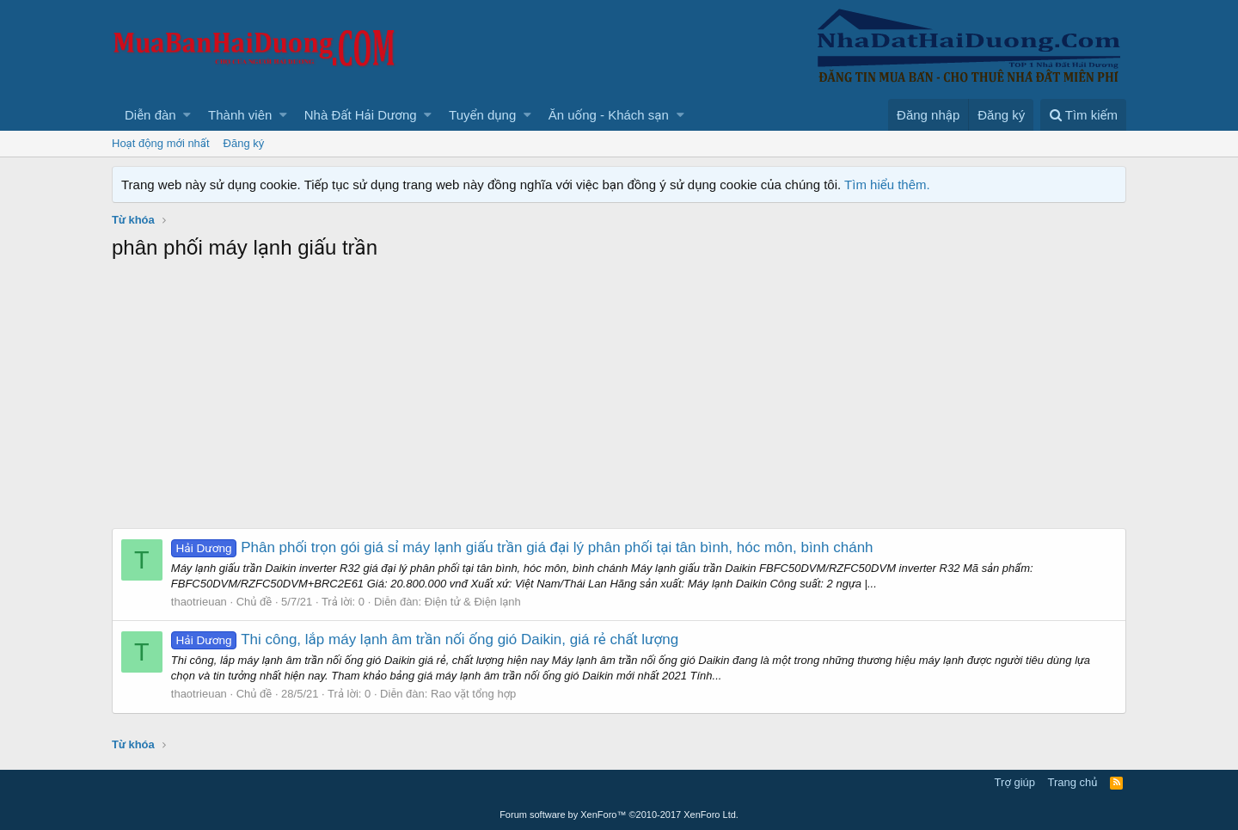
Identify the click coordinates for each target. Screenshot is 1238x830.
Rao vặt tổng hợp (473, 693)
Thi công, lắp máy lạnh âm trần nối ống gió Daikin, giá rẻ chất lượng (424, 639)
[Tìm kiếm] (1083, 115)
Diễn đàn (150, 115)
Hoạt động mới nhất (161, 143)
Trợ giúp (1015, 782)
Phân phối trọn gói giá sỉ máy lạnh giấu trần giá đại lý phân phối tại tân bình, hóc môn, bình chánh (522, 547)
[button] (187, 115)
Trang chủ (1073, 782)
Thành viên (240, 115)
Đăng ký (244, 143)
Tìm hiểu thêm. (887, 184)
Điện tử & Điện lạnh (473, 601)
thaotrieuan (199, 601)
